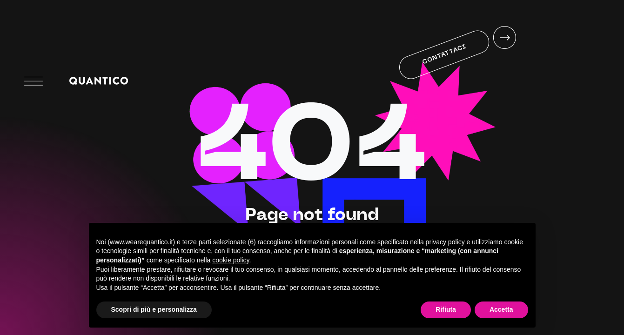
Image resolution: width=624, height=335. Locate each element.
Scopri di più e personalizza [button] (154, 309)
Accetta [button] (501, 309)
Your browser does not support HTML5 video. (455, 80)
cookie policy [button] (230, 260)
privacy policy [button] (445, 242)
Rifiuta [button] (446, 309)
